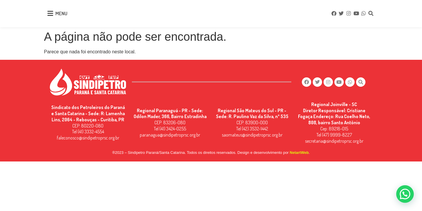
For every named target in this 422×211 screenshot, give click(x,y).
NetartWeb (299, 152)
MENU (61, 13)
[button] (405, 194)
